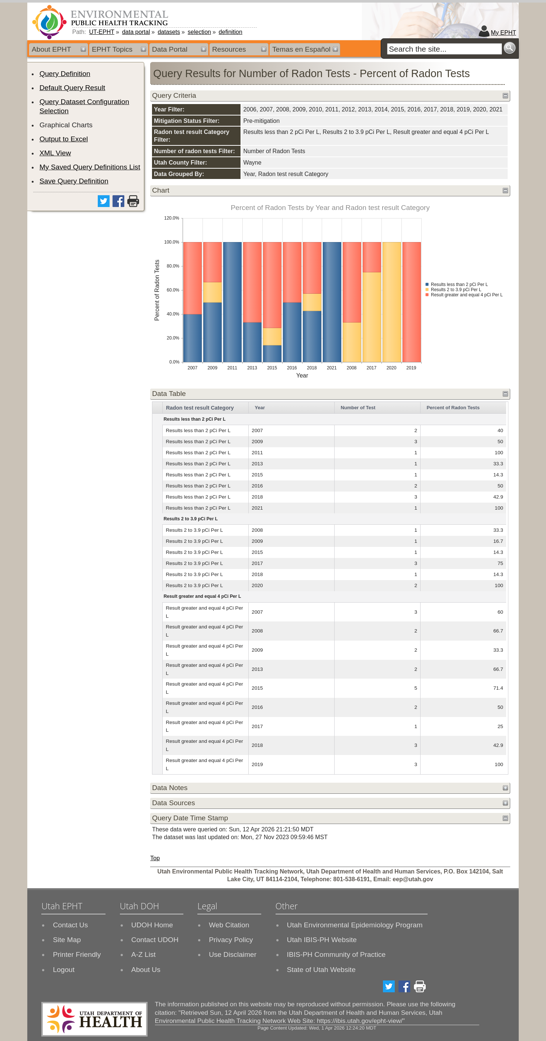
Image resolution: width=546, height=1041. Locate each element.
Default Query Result (72, 88)
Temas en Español (301, 49)
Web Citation (229, 925)
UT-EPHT (101, 32)
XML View (55, 153)
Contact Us (70, 925)
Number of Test (358, 407)
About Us (145, 969)
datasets (169, 32)
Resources (229, 49)
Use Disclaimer (232, 954)
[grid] (329, 588)
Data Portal (169, 49)
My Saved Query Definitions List (89, 167)
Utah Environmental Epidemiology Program (355, 925)
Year (260, 407)
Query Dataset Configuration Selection (84, 106)
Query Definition (64, 73)
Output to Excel (63, 139)
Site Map (67, 940)
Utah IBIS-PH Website (322, 940)
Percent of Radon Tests (453, 407)
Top (155, 858)
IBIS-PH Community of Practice (336, 954)
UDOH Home (152, 925)
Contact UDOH (155, 940)
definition (230, 32)
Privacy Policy (231, 940)
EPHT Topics (112, 49)
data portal (136, 32)
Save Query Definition (73, 181)
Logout (64, 969)
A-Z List (143, 954)
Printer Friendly (77, 954)
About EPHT (51, 49)
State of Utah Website (321, 969)
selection (199, 32)
